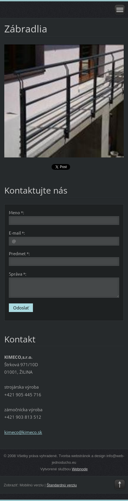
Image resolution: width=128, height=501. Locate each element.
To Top (119, 484)
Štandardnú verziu (62, 485)
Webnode (80, 469)
